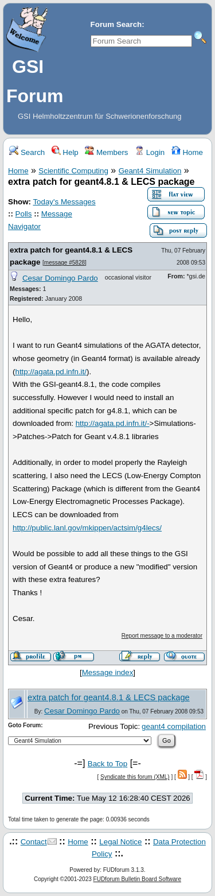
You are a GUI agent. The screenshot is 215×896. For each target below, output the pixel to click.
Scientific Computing (73, 170)
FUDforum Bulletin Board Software (137, 879)
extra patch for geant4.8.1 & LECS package (109, 697)
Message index (108, 672)
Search (27, 152)
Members (106, 152)
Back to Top (107, 763)
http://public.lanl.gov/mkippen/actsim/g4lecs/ (87, 527)
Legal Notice (120, 841)
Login (150, 152)
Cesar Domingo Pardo (60, 278)
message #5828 (64, 262)
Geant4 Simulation (150, 170)
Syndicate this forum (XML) (135, 777)
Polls (23, 214)
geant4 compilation (174, 726)
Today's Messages (64, 201)
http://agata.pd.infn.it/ (50, 371)
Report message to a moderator (162, 636)
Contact (34, 841)
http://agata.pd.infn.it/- (113, 423)
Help (65, 152)
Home (187, 152)
